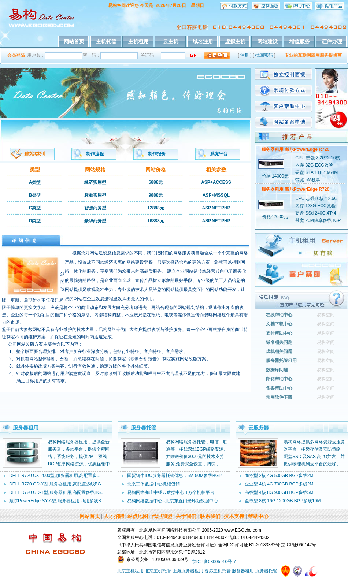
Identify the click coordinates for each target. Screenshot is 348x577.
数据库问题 (277, 369)
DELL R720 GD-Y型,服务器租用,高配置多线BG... (57, 484)
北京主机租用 (130, 570)
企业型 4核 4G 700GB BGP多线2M (279, 484)
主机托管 (106, 41)
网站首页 (74, 41)
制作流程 (95, 153)
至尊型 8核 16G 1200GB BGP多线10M (283, 500)
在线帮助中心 (279, 314)
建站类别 (34, 154)
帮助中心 (301, 5)
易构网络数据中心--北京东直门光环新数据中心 (172, 500)
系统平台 (218, 153)
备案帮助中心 (279, 388)
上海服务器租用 (188, 570)
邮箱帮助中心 (279, 378)
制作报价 (157, 153)
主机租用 (138, 41)
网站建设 (267, 41)
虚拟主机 (235, 41)
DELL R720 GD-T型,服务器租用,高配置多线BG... (56, 492)
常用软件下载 (279, 397)
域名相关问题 (279, 342)
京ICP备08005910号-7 (214, 561)
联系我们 (210, 516)
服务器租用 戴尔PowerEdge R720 (295, 149)
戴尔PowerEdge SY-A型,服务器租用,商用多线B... (57, 500)
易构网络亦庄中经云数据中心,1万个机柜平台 (170, 492)
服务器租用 (25, 428)
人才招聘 (114, 516)
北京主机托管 (158, 570)
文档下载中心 (279, 324)
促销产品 (333, 5)
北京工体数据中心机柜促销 (153, 484)
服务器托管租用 (281, 360)
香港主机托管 (217, 570)
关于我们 (186, 516)
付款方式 (238, 5)
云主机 (170, 41)
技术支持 (234, 516)
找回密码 (264, 55)
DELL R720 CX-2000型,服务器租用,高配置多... (54, 475)
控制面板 (269, 5)
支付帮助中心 (279, 333)
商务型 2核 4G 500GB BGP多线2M (279, 475)
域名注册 (203, 41)
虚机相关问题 (279, 351)
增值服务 (299, 41)
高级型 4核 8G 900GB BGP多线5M (279, 492)
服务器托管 (143, 428)
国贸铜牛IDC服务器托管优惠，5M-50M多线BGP (174, 475)
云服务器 (258, 428)
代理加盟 (162, 516)
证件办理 (332, 41)
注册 (244, 55)
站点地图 (137, 516)
